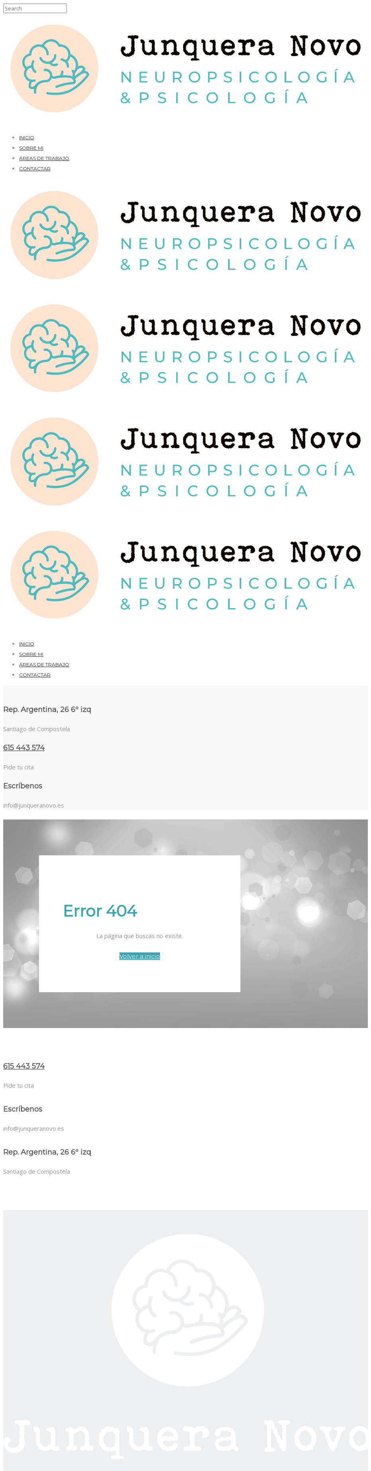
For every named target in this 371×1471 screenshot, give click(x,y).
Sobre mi (31, 148)
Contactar (35, 169)
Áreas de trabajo (44, 158)
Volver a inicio (139, 956)
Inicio (26, 137)
